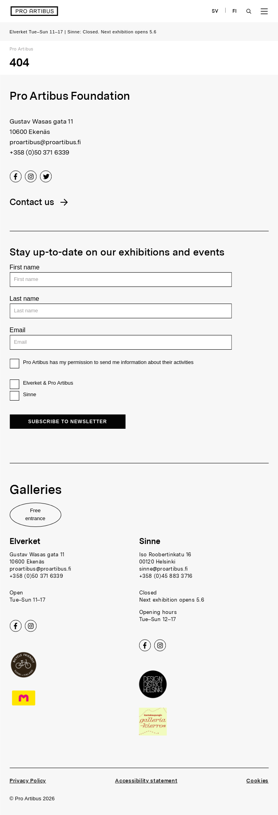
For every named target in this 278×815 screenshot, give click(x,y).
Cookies (257, 781)
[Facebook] (15, 177)
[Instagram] (30, 177)
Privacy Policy (28, 781)
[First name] (121, 279)
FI (234, 11)
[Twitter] (46, 177)
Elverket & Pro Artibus (48, 383)
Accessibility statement (146, 781)
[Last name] (121, 311)
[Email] (121, 342)
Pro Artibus (21, 49)
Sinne (29, 394)
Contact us (32, 202)
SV (215, 11)
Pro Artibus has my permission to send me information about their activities (108, 362)
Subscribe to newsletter (67, 421)
